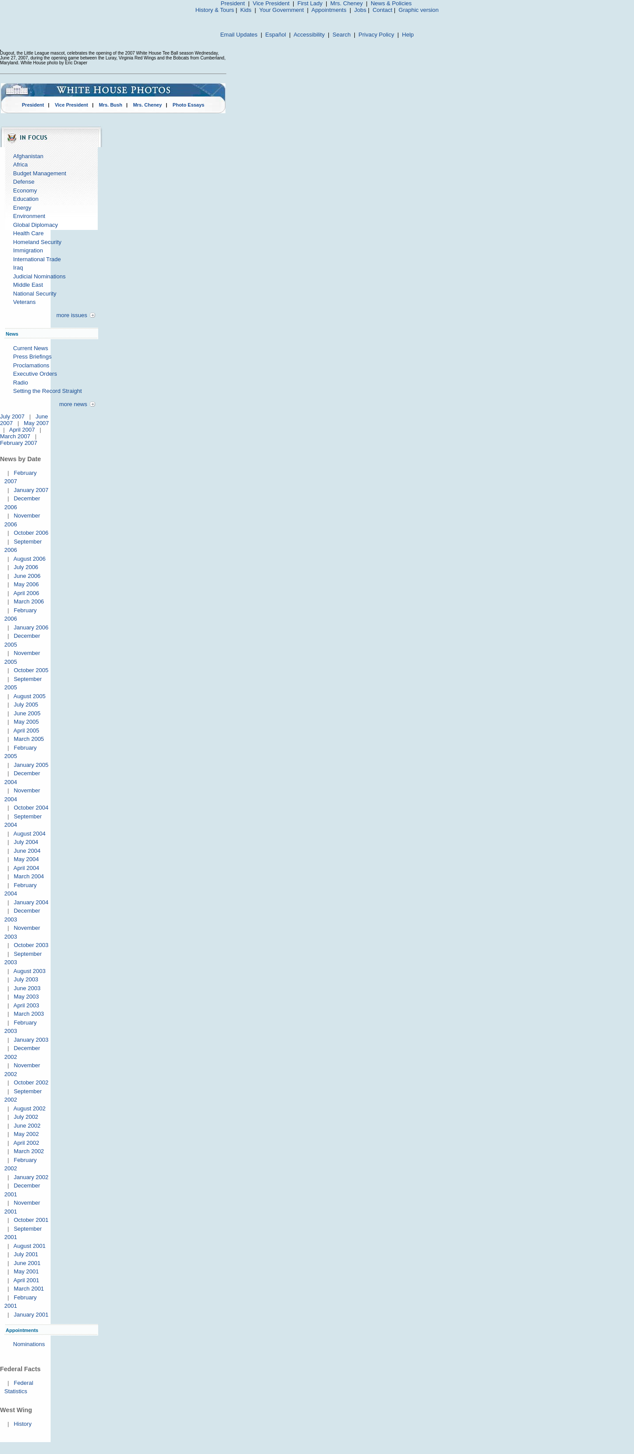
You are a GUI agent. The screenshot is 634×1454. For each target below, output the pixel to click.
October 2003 (31, 945)
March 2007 (15, 436)
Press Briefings (32, 356)
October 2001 (31, 1220)
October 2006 (31, 532)
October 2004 (31, 807)
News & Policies (391, 3)
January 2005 (31, 765)
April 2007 (22, 429)
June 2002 (27, 1125)
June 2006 (27, 576)
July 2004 (26, 842)
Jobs (360, 10)
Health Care (28, 233)
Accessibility (309, 34)
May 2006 (26, 584)
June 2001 (27, 1263)
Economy (25, 190)
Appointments (328, 10)
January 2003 (31, 1039)
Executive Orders (35, 373)
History (22, 1424)
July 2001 (26, 1254)
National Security (34, 293)
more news (73, 404)
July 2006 (26, 567)
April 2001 (26, 1280)
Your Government (281, 10)
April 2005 (26, 730)
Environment (29, 216)
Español (275, 34)
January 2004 (31, 902)
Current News (30, 348)
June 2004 (27, 850)
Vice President (271, 3)
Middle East (28, 284)
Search (341, 34)
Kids (245, 10)
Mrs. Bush (110, 104)
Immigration (28, 250)
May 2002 (26, 1134)
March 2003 (29, 1013)
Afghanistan (28, 156)
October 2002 (31, 1082)
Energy (22, 207)
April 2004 (26, 868)
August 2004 (29, 833)
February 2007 (18, 443)
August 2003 (29, 971)
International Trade (37, 259)
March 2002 (29, 1151)
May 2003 (26, 996)
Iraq (18, 267)
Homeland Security (37, 242)
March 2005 (29, 739)
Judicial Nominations (39, 276)
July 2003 (26, 979)
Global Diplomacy (35, 225)
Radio (20, 382)
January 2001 (31, 1314)
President (233, 3)
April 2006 (26, 593)
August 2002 (29, 1108)
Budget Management (39, 173)
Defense (23, 181)
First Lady (309, 3)
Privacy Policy (376, 34)
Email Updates (239, 34)
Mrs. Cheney (346, 3)
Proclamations (31, 365)
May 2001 (26, 1271)
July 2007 (12, 416)
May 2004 (26, 859)
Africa (20, 164)
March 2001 (29, 1288)
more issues (71, 315)
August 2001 (29, 1246)
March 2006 (29, 601)
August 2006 (29, 558)
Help (408, 34)
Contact (382, 10)
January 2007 (31, 490)
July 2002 (26, 1117)
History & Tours (214, 10)
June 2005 (27, 713)
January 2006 (31, 627)
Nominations (29, 1344)
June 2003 (27, 988)
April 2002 (26, 1143)
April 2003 (26, 1005)
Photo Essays (188, 104)
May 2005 (26, 721)
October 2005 (31, 670)
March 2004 (29, 876)
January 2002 (31, 1177)
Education (26, 199)
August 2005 (29, 696)
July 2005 (26, 704)
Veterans (24, 302)
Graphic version (418, 10)
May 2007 (36, 423)
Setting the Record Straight (47, 391)
